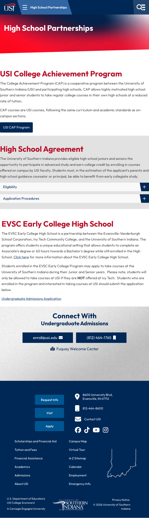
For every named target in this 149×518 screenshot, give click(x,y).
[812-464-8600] (93, 408)
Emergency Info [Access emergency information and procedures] (80, 484)
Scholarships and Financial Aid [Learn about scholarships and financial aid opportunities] (35, 441)
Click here (21, 257)
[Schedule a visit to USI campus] (49, 413)
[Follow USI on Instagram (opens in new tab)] (105, 430)
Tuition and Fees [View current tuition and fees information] (26, 450)
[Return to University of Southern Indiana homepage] (70, 505)
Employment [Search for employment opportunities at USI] (78, 475)
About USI (21, 484)
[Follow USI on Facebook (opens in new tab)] (78, 430)
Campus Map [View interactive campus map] (78, 441)
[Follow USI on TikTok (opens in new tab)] (87, 430)
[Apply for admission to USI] (49, 426)
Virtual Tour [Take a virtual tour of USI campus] (77, 450)
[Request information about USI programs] (49, 400)
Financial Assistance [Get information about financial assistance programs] (29, 458)
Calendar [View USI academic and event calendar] (75, 467)
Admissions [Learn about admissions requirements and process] (22, 475)
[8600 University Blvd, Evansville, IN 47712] (93, 396)
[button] (74, 187)
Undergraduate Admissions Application (31, 299)
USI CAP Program (16, 127)
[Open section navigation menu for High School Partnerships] (44, 7)
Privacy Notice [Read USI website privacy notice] (121, 500)
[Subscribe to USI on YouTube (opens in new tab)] (96, 430)
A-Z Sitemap (77, 458)
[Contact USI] (87, 419)
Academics (22, 467)
